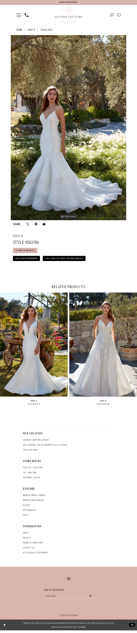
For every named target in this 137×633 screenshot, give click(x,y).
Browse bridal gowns (34, 497)
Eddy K (31, 30)
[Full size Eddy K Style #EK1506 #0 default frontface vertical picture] (68, 128)
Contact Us (29, 550)
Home (19, 30)
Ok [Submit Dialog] (132, 627)
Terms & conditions (33, 545)
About (26, 535)
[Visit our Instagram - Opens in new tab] (68, 581)
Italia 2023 (47, 30)
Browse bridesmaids (33, 502)
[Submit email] (92, 598)
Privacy (27, 540)
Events (26, 507)
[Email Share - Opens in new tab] (44, 224)
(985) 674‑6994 (30, 452)
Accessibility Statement (35, 555)
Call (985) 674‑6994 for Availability (69, 260)
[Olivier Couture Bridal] (68, 15)
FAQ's (25, 517)
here (83, 629)
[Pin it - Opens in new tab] (36, 224)
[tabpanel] (68, 128)
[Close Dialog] (5, 627)
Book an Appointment (28, 260)
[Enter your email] (68, 598)
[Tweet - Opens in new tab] (27, 224)
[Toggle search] (111, 15)
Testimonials (30, 512)
